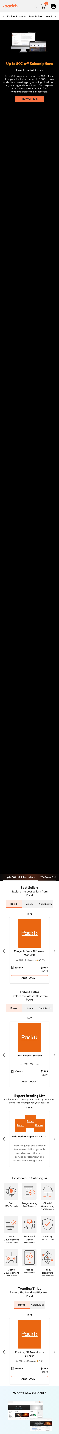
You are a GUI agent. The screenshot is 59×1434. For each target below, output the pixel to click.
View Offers (29, 98)
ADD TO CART (29, 977)
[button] (11, 1196)
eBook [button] (18, 967)
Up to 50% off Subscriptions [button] (20, 877)
